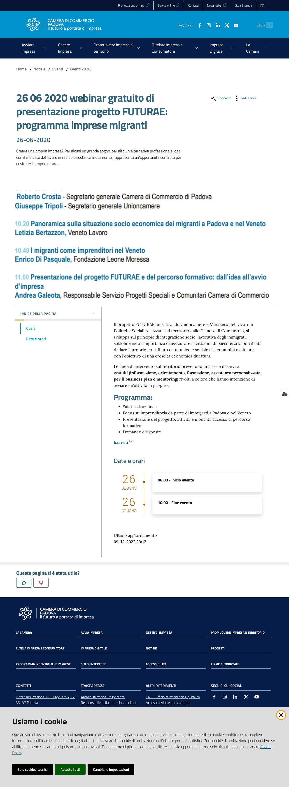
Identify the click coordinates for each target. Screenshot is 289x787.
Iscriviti (123, 442)
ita (264, 5)
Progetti (218, 648)
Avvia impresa (92, 632)
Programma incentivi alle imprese (43, 664)
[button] (267, 25)
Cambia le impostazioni (111, 769)
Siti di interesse (93, 664)
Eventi (57, 69)
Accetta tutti (70, 769)
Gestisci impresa (159, 632)
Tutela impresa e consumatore (40, 648)
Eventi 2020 (80, 69)
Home (21, 69)
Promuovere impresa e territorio (238, 632)
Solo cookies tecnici (33, 769)
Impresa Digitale (94, 648)
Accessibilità (156, 664)
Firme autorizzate (225, 664)
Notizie (39, 69)
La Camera (24, 632)
